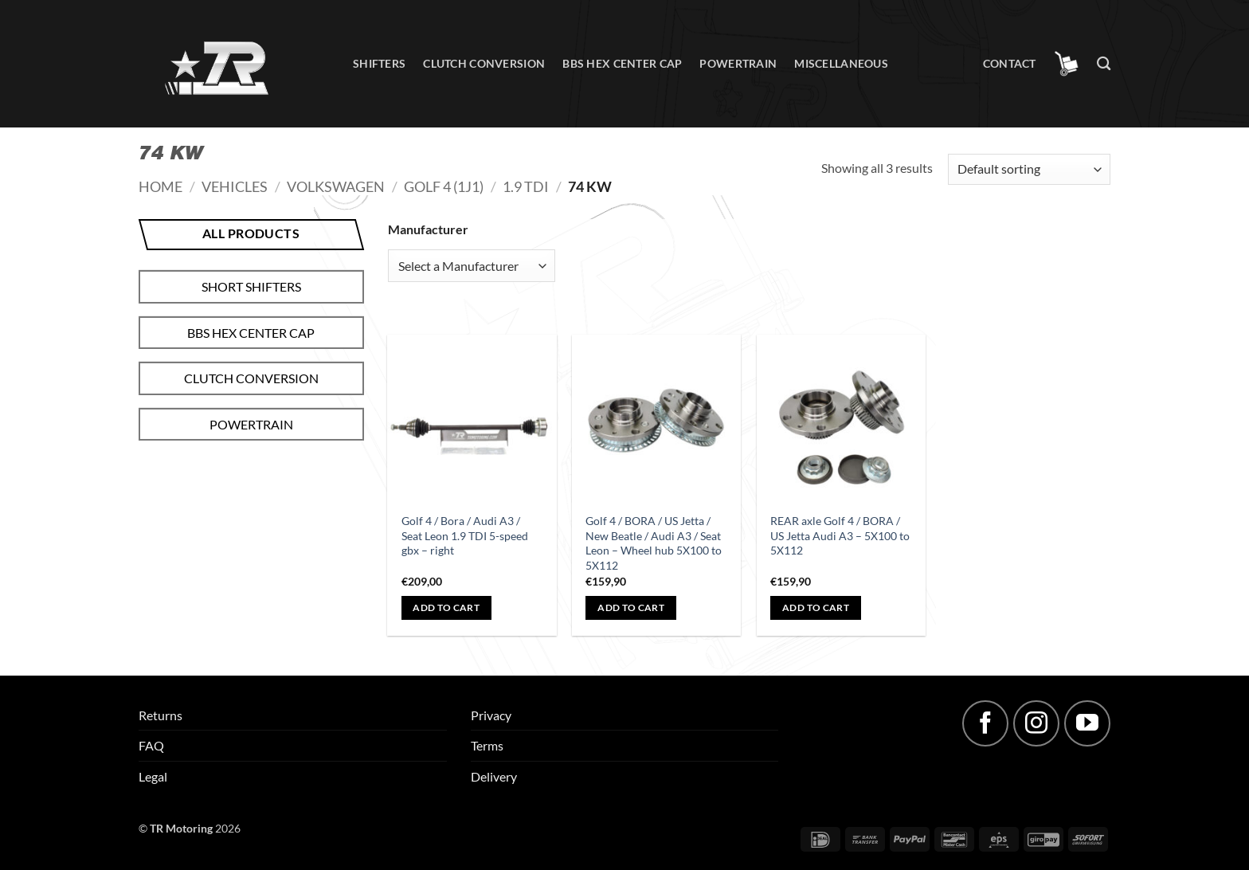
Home (160, 186)
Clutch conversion (484, 63)
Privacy (491, 715)
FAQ (151, 745)
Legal (153, 776)
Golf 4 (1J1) (444, 186)
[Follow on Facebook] (985, 723)
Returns (160, 715)
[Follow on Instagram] (1036, 723)
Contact (1009, 63)
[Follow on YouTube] (1087, 723)
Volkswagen (336, 186)
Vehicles (235, 186)
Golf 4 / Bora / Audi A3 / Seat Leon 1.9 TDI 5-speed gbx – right (464, 535)
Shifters (379, 63)
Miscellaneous (841, 63)
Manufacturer (428, 229)
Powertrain (738, 63)
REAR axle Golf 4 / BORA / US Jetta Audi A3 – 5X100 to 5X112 (840, 535)
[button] (1066, 63)
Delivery (494, 776)
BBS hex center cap (622, 63)
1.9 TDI (526, 186)
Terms (487, 745)
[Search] (1103, 64)
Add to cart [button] (446, 607)
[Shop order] (1029, 169)
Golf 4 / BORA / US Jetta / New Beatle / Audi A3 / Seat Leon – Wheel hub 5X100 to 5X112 (653, 543)
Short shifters (251, 286)
